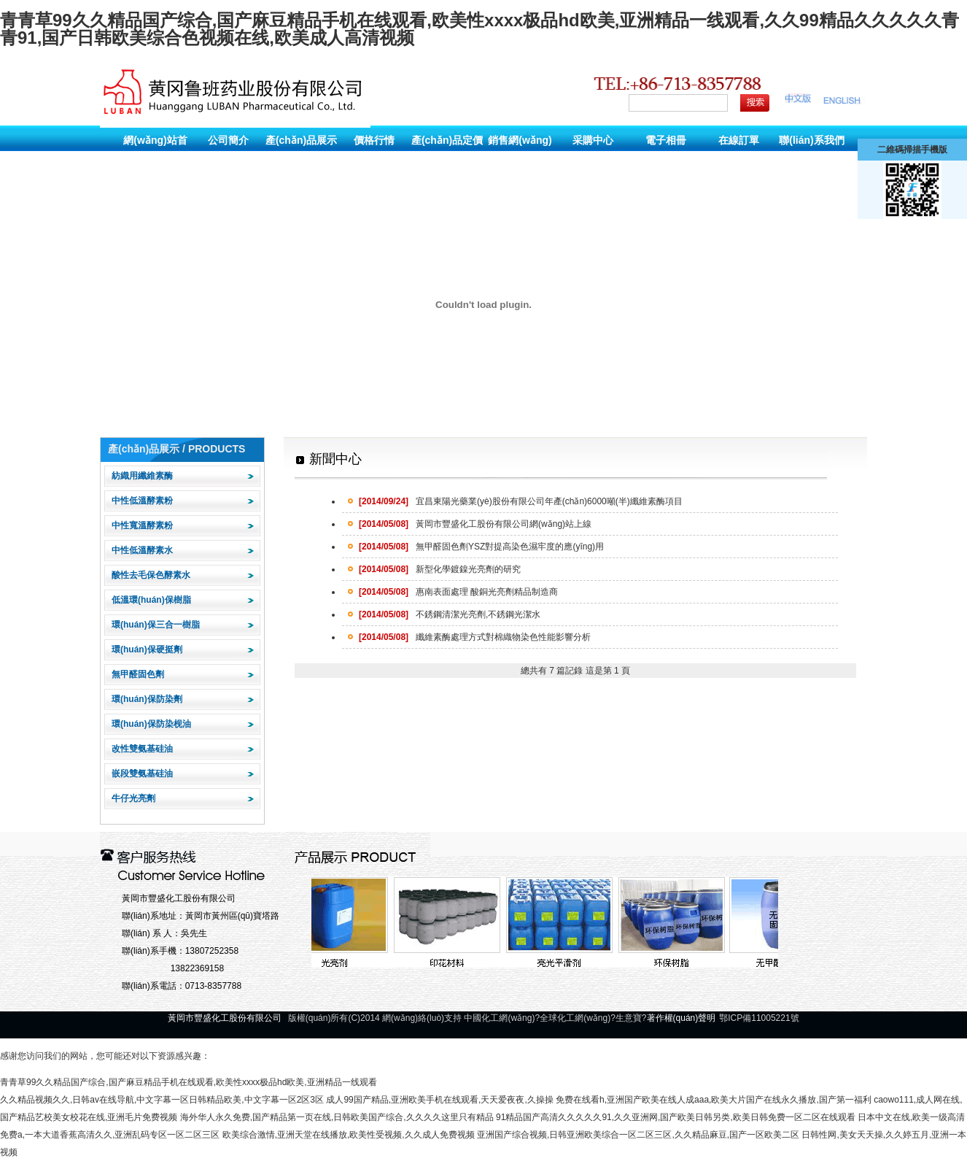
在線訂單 (738, 140)
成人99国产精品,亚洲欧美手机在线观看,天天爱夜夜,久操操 (439, 1100)
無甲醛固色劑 (138, 674)
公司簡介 (228, 140)
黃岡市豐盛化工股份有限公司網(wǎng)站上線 (475, 524)
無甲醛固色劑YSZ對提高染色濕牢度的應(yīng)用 (481, 546)
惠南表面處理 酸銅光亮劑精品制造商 (458, 592)
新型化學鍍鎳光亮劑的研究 (440, 569)
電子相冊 (665, 140)
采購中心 (592, 140)
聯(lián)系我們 (811, 140)
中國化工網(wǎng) (499, 1018)
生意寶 (628, 1018)
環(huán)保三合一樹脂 (156, 625)
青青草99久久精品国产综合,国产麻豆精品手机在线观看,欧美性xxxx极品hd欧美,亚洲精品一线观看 (188, 1082)
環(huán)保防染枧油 (151, 724)
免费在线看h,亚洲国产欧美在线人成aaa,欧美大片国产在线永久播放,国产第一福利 (713, 1100)
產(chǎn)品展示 (301, 140)
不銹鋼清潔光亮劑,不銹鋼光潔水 (449, 614)
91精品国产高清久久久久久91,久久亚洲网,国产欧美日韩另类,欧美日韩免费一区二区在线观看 (675, 1117)
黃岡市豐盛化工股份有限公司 (179, 898)
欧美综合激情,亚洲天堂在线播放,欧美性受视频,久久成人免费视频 (348, 1135)
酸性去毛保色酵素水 (151, 575)
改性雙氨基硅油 (142, 749)
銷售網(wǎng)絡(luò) (519, 152)
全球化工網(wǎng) (575, 1018)
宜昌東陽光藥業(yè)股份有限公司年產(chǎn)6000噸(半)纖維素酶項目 (521, 501)
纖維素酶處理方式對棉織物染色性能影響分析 (475, 637)
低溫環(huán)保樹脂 (151, 600)
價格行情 (374, 140)
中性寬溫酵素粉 (142, 525)
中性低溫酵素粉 (142, 500)
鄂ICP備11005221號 (759, 1018)
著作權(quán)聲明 (681, 1018)
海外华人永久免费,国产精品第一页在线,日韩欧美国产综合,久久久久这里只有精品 (337, 1117)
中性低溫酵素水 (142, 550)
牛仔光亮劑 (133, 798)
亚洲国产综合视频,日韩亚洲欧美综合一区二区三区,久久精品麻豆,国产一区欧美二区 (638, 1135)
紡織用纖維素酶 (142, 476)
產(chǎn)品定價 (447, 140)
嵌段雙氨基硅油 (142, 773)
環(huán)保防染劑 (147, 699)
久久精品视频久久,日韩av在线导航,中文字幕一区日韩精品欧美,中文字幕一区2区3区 (162, 1100)
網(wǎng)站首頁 (155, 152)
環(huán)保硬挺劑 (147, 649)
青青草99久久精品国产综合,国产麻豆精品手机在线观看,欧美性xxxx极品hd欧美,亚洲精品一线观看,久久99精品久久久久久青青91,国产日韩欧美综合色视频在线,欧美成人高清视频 (479, 28)
